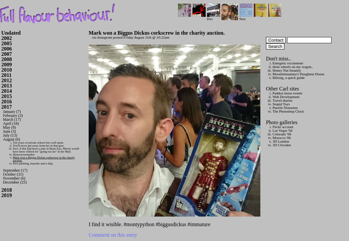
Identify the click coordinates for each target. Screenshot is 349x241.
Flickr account (283, 127)
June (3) (9, 131)
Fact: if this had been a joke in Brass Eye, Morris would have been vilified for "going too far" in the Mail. (46, 150)
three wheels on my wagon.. (293, 67)
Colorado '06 (282, 134)
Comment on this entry (113, 235)
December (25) (15, 182)
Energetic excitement (288, 63)
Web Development (286, 97)
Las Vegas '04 (282, 130)
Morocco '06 (282, 138)
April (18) (11, 123)
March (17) (12, 119)
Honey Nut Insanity (287, 70)
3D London (281, 141)
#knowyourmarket (24, 154)
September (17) (15, 170)
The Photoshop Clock (288, 111)
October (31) (13, 174)
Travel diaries (282, 100)
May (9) (9, 127)
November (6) (14, 178)
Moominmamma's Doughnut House (298, 74)
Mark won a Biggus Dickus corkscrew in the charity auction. (44, 159)
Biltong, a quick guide (289, 78)
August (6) (11, 139)
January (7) (12, 111)
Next (245, 17)
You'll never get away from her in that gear (38, 145)
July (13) (10, 135)
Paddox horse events (287, 93)
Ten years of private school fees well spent (38, 142)
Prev (213, 17)
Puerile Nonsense (285, 108)
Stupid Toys (281, 104)
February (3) (13, 115)
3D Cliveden (282, 145)
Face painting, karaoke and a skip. (33, 163)
